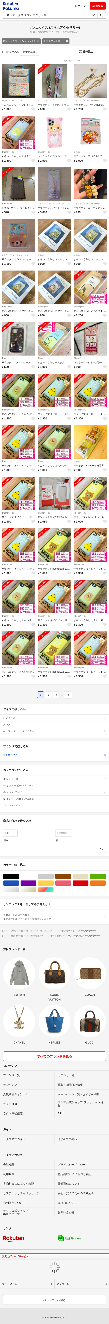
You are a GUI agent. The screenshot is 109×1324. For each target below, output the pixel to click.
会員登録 (97, 6)
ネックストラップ (46, 100)
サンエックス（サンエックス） (21, 41)
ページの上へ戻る (54, 1300)
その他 (77, 152)
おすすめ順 (30, 52)
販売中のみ (10, 52)
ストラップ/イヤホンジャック (87, 100)
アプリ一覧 (62, 1283)
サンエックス (54, 755)
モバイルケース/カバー (12, 100)
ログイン (80, 6)
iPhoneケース (8, 152)
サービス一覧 (10, 1283)
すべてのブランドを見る (54, 1056)
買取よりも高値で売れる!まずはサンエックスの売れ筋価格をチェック (54, 917)
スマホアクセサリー (56, 41)
